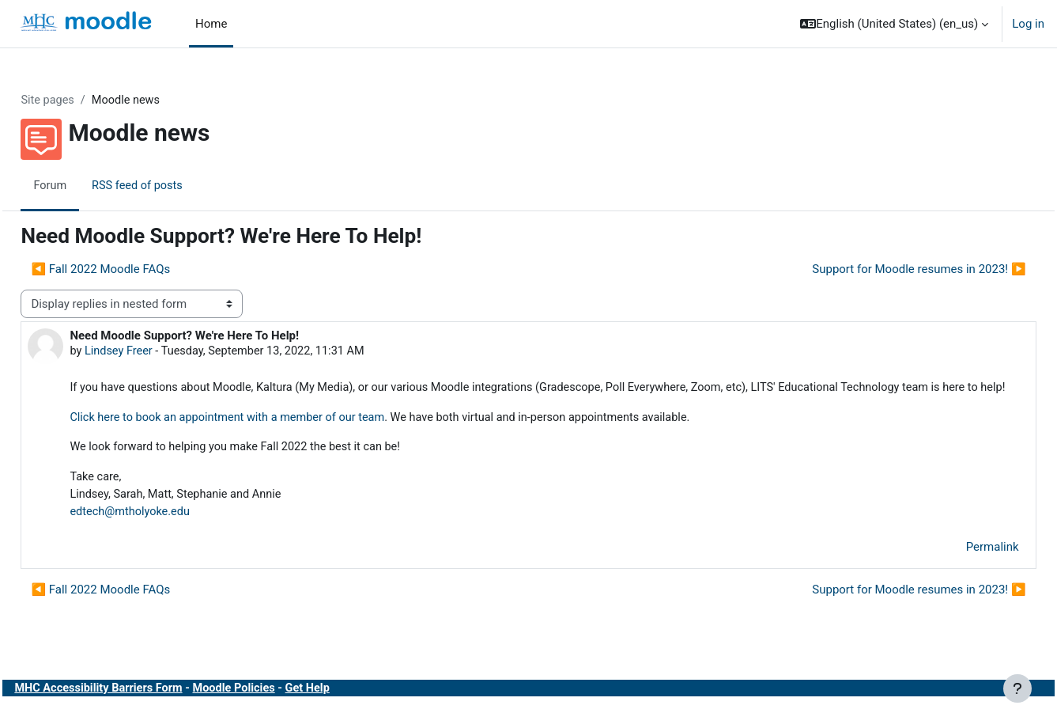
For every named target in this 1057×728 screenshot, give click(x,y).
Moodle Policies (276, 711)
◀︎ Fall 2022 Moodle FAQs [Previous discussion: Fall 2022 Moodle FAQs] (136, 270)
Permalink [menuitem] (957, 570)
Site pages (83, 100)
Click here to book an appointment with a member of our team (268, 437)
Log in (1028, 24)
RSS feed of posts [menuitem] (175, 186)
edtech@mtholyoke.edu (167, 534)
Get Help (353, 711)
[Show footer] (1017, 688)
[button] (894, 23)
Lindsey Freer (155, 352)
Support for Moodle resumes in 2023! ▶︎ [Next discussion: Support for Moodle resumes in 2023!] (884, 270)
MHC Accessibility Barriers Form (137, 711)
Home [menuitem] (211, 24)
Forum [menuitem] (86, 186)
